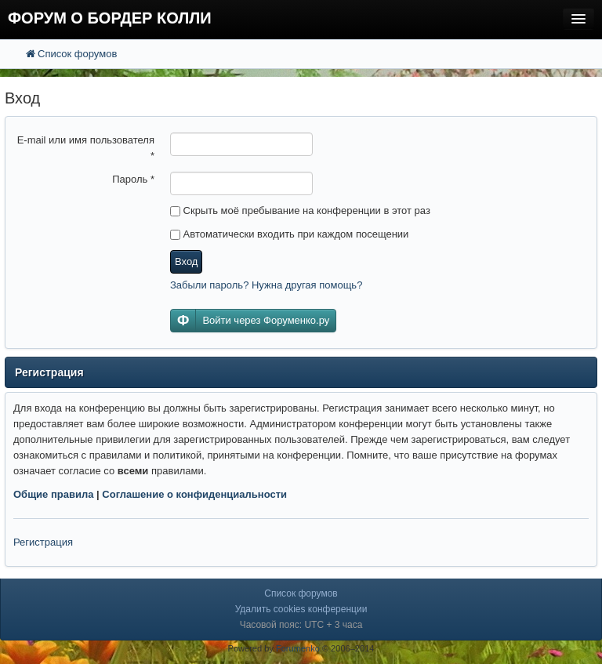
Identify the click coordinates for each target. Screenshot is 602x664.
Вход (186, 261)
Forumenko (298, 648)
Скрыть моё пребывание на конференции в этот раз (300, 210)
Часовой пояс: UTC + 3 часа (301, 624)
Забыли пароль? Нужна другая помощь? (266, 285)
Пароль (133, 179)
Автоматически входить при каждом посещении (289, 234)
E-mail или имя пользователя (85, 147)
